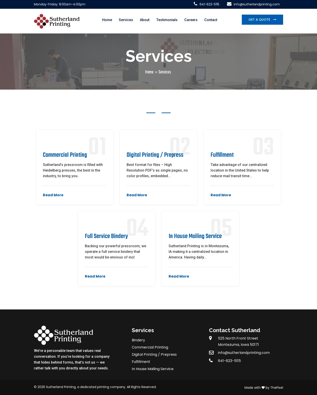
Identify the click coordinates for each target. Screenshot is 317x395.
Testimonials (167, 20)
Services (126, 20)
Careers (191, 20)
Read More (53, 195)
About (145, 20)
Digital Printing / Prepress (154, 354)
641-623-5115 (206, 4)
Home (107, 20)
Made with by (257, 387)
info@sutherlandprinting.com (253, 4)
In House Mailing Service (153, 368)
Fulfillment (141, 361)
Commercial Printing (150, 347)
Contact (210, 20)
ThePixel (276, 387)
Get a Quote (260, 19)
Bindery (138, 340)
